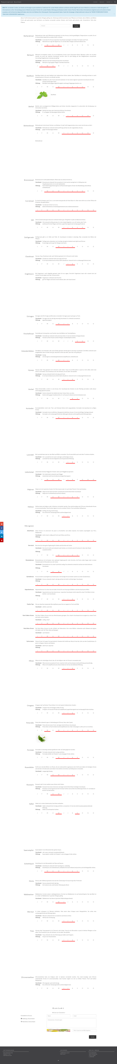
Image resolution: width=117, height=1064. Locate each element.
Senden (93, 1037)
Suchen (76, 26)
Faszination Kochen (11, 2)
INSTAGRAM (93, 1054)
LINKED (91, 1056)
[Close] (114, 14)
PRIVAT (63, 1054)
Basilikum (53, 94)
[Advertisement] (59, 162)
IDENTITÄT (7, 1054)
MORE (109, 2)
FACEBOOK (93, 1052)
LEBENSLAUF (65, 1052)
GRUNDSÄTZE (8, 1052)
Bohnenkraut (39, 141)
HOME (95, 2)
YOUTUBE (92, 1055)
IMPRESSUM (7, 1055)
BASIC (102, 2)
